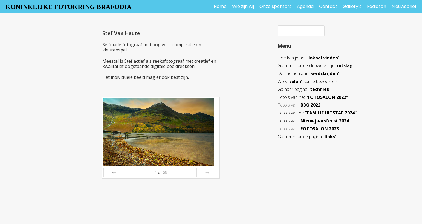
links (330, 137)
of (161, 172)
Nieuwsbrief (404, 6)
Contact (328, 6)
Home (220, 6)
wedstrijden (324, 73)
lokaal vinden (323, 58)
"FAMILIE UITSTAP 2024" (331, 113)
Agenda (305, 6)
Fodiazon (376, 6)
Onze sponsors (275, 6)
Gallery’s (352, 6)
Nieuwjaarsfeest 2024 (324, 121)
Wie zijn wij (243, 6)
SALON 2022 (333, 97)
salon (295, 81)
